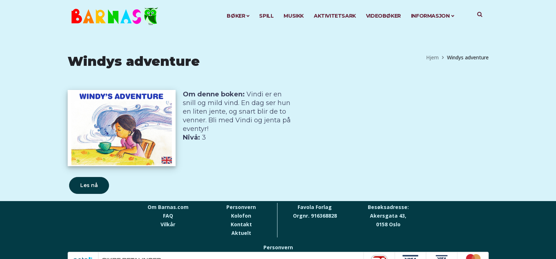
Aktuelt (241, 233)
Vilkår (168, 224)
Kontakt (241, 224)
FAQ (168, 215)
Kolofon (241, 215)
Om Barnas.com (168, 207)
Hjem (432, 57)
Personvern (241, 207)
